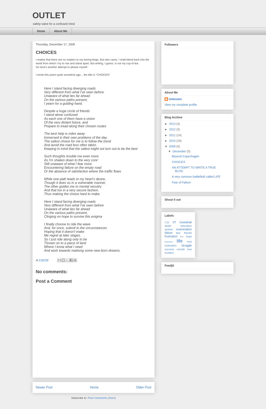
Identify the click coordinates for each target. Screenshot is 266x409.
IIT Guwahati (182, 222)
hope (189, 236)
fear (178, 233)
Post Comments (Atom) (102, 397)
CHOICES (178, 162)
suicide (181, 249)
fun (181, 236)
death (168, 226)
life (180, 241)
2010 (172, 140)
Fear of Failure (181, 182)
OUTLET (49, 15)
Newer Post (44, 387)
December (179, 151)
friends (188, 233)
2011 (172, 135)
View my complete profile (181, 104)
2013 (172, 123)
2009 (172, 146)
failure (168, 232)
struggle (186, 245)
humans (169, 241)
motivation (170, 245)
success (169, 249)
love (189, 241)
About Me (60, 31)
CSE (167, 222)
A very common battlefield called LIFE (196, 176)
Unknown (175, 99)
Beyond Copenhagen (185, 156)
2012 (172, 129)
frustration (171, 236)
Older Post (143, 387)
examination (184, 229)
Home (41, 31)
